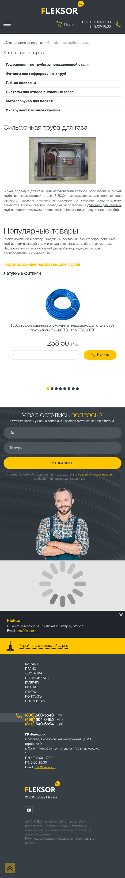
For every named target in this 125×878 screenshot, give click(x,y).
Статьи (31, 692)
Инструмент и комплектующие (33, 110)
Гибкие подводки (21, 83)
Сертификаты (37, 678)
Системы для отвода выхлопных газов (40, 92)
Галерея (32, 682)
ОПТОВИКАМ (35, 701)
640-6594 (39, 724)
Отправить (62, 463)
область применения (19, 42)
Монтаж (32, 687)
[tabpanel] (62, 332)
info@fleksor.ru (27, 631)
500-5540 (39, 715)
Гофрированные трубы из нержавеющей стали (47, 64)
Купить (100, 355)
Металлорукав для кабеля (29, 101)
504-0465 (39, 719)
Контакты (33, 696)
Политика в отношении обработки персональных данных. (59, 841)
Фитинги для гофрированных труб (36, 74)
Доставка (33, 673)
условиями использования (96, 474)
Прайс (30, 668)
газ (41, 42)
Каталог (32, 664)
